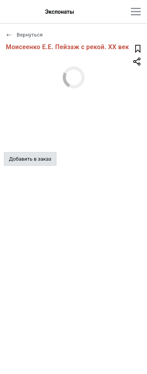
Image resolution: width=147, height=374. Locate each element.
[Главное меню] (136, 11)
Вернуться (24, 35)
